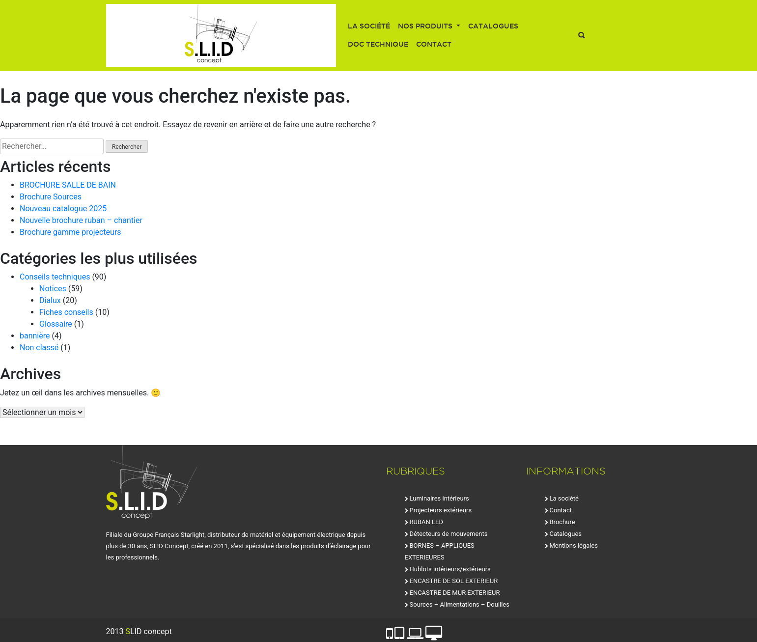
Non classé (39, 347)
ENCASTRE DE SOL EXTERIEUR (454, 581)
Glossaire (55, 324)
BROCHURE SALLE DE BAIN (68, 185)
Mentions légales (574, 545)
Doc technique (378, 44)
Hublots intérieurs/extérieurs (450, 569)
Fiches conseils (66, 312)
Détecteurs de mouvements (449, 533)
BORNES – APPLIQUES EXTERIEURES (440, 551)
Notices (52, 288)
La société (369, 26)
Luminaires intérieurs (439, 498)
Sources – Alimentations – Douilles (459, 604)
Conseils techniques (55, 276)
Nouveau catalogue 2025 (63, 208)
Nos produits (426, 26)
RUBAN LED (426, 522)
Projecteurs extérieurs (441, 510)
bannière (35, 335)
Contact (433, 44)
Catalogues (493, 26)
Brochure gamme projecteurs (70, 232)
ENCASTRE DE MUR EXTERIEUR (455, 592)
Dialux (50, 300)
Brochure (562, 522)
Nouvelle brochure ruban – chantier (81, 220)
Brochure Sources (51, 196)
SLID (221, 35)
